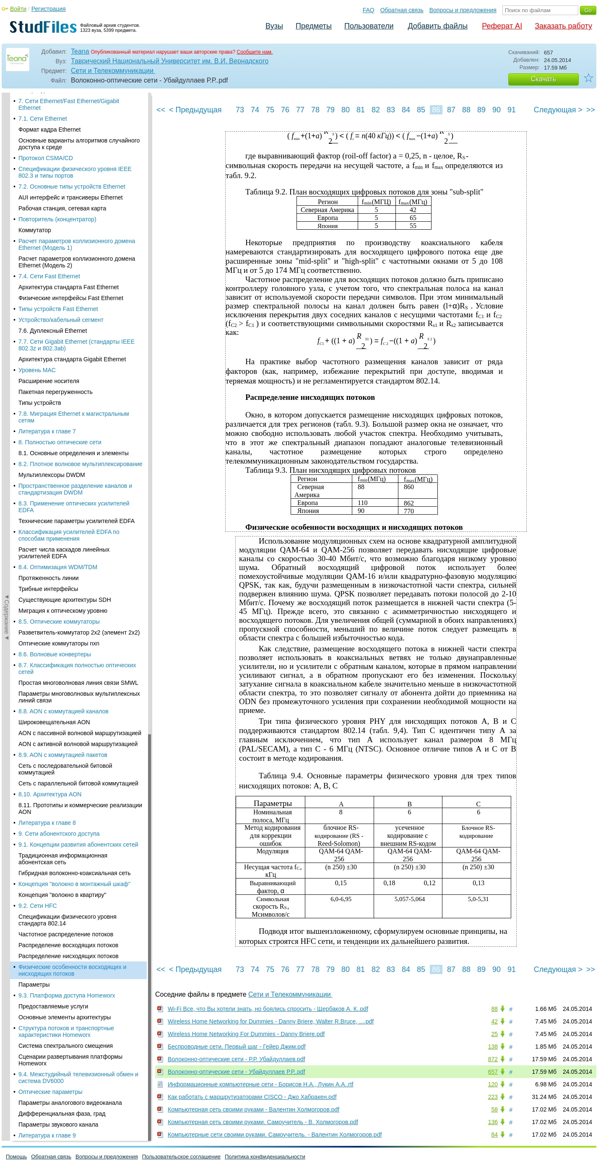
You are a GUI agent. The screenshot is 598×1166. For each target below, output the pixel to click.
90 (496, 110)
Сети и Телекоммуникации (113, 70)
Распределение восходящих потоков (68, 190)
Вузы (274, 26)
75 (270, 110)
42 (494, 1021)
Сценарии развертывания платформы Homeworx (70, 305)
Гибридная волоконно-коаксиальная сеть (74, 118)
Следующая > (558, 110)
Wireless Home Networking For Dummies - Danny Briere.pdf (246, 1034)
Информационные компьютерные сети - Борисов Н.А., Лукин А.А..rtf (261, 1084)
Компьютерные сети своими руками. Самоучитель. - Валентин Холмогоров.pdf (275, 1134)
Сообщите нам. (255, 51)
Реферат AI (502, 26)
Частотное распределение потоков (65, 179)
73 (240, 110)
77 (300, 110)
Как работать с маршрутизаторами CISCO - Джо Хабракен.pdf (252, 1096)
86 (436, 110)
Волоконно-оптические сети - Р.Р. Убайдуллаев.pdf (236, 1059)
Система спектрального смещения (65, 291)
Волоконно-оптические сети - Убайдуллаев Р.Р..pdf (236, 1071)
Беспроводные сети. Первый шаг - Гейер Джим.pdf (237, 1046)
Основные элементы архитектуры (64, 262)
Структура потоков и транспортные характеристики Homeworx (66, 276)
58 (494, 1109)
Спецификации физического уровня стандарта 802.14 (67, 165)
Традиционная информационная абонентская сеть (62, 104)
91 (511, 110)
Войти (18, 8)
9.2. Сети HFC (37, 151)
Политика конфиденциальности (265, 1156)
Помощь (16, 1156)
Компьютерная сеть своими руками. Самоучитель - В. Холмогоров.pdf (263, 1122)
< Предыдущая (195, 110)
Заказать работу (563, 26)
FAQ (368, 10)
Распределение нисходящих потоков (68, 201)
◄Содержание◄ (6, 239)
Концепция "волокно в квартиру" (62, 140)
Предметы (314, 26)
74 (255, 110)
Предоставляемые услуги (53, 251)
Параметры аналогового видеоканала (70, 348)
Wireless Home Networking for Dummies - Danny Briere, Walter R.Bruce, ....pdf (271, 1021)
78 (315, 110)
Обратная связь (402, 10)
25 (494, 1034)
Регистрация (48, 8)
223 (493, 1096)
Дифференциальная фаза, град (61, 358)
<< (160, 110)
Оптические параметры (50, 337)
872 (493, 1059)
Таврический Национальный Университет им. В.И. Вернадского (169, 61)
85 (421, 110)
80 (345, 110)
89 (481, 110)
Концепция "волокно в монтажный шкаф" (74, 129)
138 (493, 1046)
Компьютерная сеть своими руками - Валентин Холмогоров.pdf (253, 1109)
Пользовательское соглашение (181, 1156)
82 (376, 110)
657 (493, 1071)
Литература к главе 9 (47, 380)
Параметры (34, 229)
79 (330, 110)
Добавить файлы (438, 26)
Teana (80, 51)
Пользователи (368, 26)
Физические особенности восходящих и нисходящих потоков (72, 215)
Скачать (543, 79)
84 (406, 110)
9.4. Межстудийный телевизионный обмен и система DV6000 (78, 322)
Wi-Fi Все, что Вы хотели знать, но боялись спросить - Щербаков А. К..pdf (268, 1008)
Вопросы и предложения (463, 10)
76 (285, 110)
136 (493, 1122)
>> (590, 110)
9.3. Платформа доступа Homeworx (66, 240)
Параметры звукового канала (58, 369)
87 (451, 110)
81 (360, 110)
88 (466, 110)
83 (391, 110)
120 (493, 1084)
